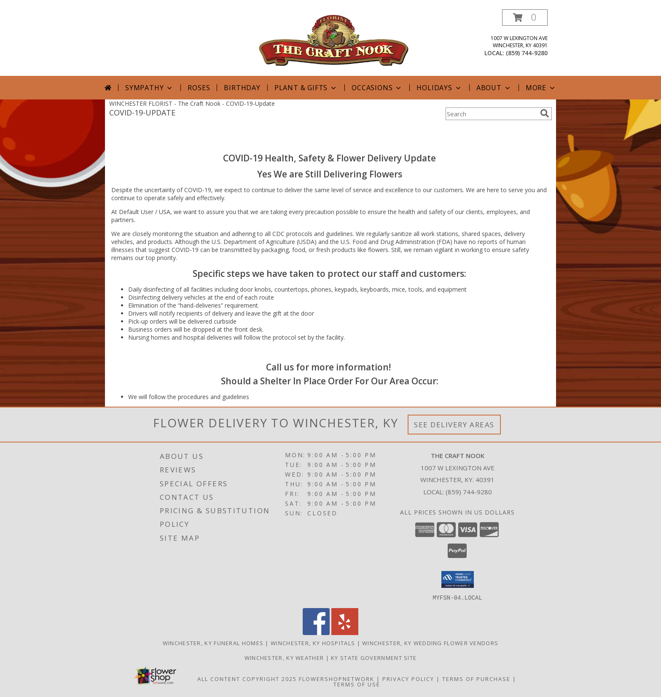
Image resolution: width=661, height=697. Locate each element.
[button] (525, 17)
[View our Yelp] (344, 632)
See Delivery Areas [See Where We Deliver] (454, 424)
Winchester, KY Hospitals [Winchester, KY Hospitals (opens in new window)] (313, 642)
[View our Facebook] (316, 632)
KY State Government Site (373, 657)
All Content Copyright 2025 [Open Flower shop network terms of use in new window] (247, 678)
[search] (544, 113)
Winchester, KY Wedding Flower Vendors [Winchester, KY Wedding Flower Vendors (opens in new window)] (430, 642)
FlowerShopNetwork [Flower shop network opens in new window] (336, 678)
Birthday (242, 87)
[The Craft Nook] (334, 39)
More (541, 87)
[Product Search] (491, 114)
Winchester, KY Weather (284, 657)
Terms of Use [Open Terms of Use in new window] (356, 684)
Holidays (439, 87)
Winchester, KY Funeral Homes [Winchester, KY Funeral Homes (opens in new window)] (213, 642)
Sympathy (149, 87)
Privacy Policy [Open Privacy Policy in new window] (408, 678)
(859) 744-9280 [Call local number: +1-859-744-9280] (527, 53)
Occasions (377, 87)
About (494, 87)
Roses (199, 87)
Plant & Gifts (306, 87)
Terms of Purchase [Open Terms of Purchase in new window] (476, 678)
